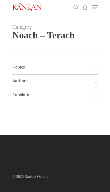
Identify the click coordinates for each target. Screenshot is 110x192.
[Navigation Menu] (95, 7)
